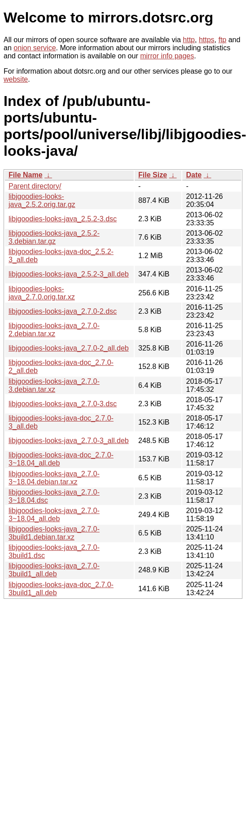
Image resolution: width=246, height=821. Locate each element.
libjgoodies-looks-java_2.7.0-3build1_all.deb (54, 570)
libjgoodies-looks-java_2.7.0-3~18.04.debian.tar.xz (54, 478)
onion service (34, 48)
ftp (222, 40)
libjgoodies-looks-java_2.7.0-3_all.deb (69, 440)
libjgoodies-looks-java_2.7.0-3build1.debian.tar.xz (54, 533)
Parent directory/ (35, 186)
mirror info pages (167, 56)
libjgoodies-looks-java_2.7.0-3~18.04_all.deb (54, 514)
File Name (26, 175)
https (207, 40)
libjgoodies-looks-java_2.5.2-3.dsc (63, 219)
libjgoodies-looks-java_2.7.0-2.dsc (63, 311)
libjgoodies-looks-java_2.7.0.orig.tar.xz (42, 293)
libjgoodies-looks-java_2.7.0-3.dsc (63, 404)
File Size (152, 175)
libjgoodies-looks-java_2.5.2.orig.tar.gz (42, 200)
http (189, 40)
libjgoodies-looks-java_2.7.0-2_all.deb (69, 348)
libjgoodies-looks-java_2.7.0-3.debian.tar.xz (54, 385)
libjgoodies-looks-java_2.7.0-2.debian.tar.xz (54, 330)
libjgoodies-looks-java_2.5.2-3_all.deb (69, 274)
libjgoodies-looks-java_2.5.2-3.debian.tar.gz (54, 237)
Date (194, 175)
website (16, 79)
